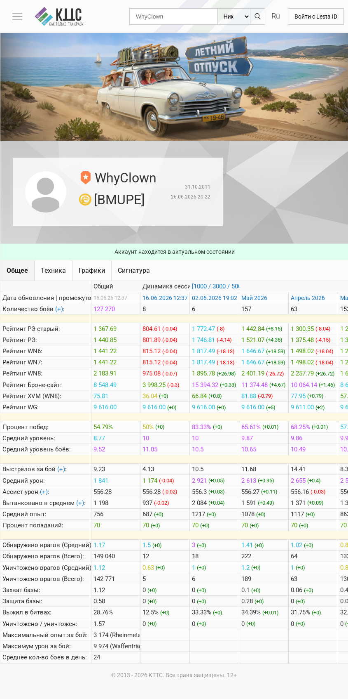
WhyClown (125, 178)
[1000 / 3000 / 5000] (219, 286)
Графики (92, 270)
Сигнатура (134, 270)
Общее (17, 270)
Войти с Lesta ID (315, 16)
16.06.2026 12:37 (165, 298)
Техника (53, 270)
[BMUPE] (119, 200)
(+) (59, 309)
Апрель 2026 (308, 298)
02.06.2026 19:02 (214, 298)
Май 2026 (254, 298)
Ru (275, 16)
